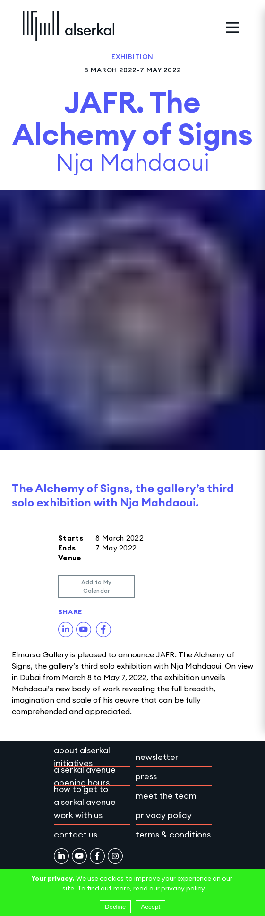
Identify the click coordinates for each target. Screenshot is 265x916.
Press (146, 776)
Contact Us (75, 834)
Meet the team (166, 795)
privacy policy (183, 888)
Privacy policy (164, 815)
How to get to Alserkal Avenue (85, 795)
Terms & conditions (173, 834)
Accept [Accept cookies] (150, 906)
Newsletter (157, 756)
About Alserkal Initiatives (82, 756)
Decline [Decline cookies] (115, 906)
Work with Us (78, 815)
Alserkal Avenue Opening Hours (85, 776)
